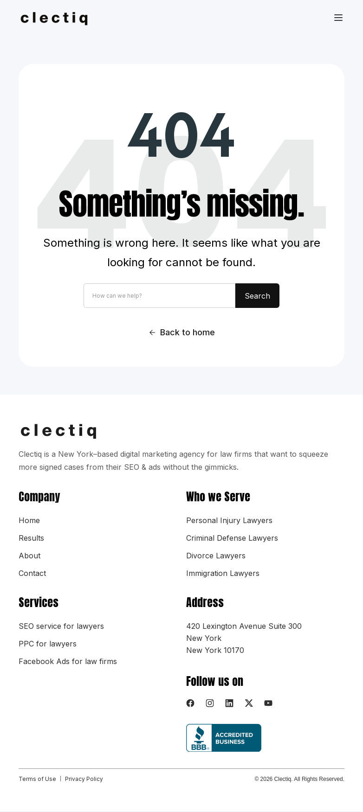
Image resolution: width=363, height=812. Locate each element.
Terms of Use (37, 778)
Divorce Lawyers (216, 555)
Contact (32, 573)
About (29, 555)
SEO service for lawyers (61, 626)
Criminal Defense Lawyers (232, 538)
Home (29, 520)
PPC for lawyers (48, 643)
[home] (59, 18)
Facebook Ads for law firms (68, 661)
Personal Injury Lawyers (229, 520)
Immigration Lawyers (222, 573)
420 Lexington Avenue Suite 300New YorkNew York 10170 (244, 638)
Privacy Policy (84, 778)
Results (31, 538)
